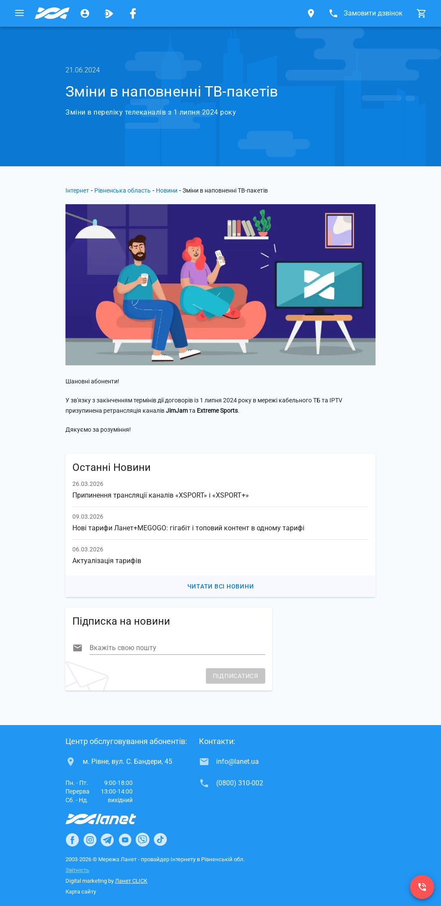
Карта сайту (80, 891)
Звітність (77, 870)
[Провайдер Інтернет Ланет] (110, 819)
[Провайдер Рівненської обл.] (52, 13)
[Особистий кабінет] (85, 13)
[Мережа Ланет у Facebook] (133, 13)
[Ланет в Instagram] (90, 840)
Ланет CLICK (131, 881)
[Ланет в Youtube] (125, 840)
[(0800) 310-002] (422, 887)
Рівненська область (122, 190)
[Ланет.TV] (109, 13)
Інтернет (77, 190)
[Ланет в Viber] (142, 840)
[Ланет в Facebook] (72, 840)
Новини (166, 190)
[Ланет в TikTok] (160, 840)
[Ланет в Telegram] (107, 840)
